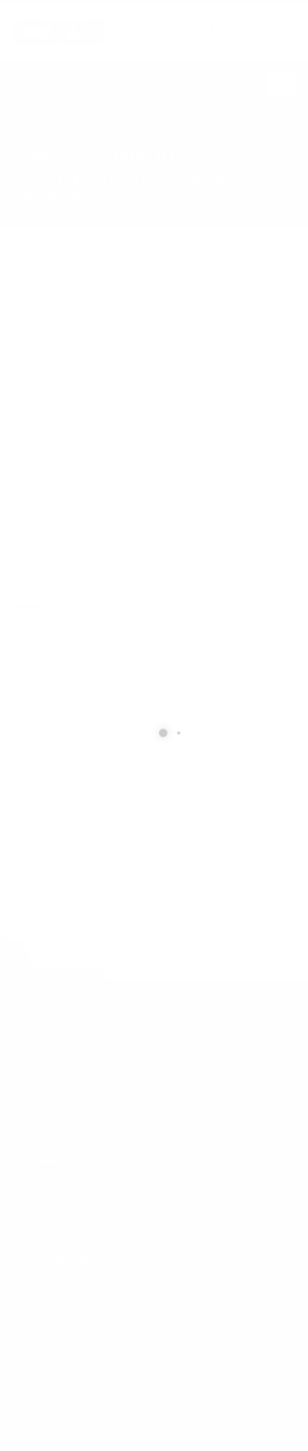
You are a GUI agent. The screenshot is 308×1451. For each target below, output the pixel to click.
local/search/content (91, 134)
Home (22, 134)
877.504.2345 (266, 35)
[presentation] (118, 868)
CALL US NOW (263, 23)
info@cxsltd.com (64, 1209)
